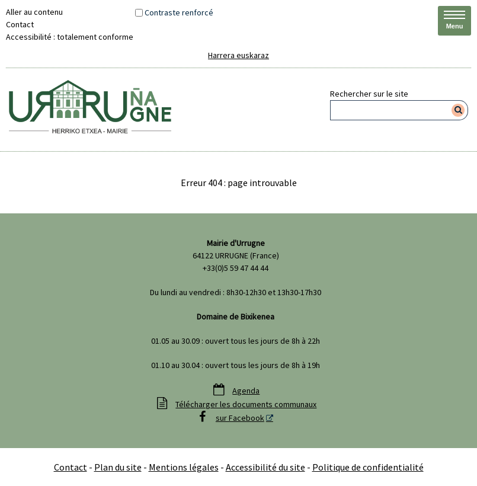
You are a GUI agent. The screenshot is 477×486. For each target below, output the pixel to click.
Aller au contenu (34, 12)
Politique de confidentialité (368, 467)
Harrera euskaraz (238, 55)
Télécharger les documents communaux (245, 404)
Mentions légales (184, 467)
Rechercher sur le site (369, 93)
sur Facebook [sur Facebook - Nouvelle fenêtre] (240, 418)
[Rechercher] (458, 110)
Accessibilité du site (265, 467)
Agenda (246, 390)
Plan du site (118, 467)
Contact (20, 24)
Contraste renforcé (179, 12)
